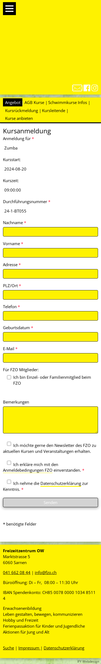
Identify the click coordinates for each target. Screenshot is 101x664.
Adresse (12, 264)
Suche (8, 648)
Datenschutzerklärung (60, 483)
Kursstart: (12, 159)
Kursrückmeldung (21, 110)
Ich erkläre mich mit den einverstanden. (43, 467)
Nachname (14, 222)
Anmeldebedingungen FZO (28, 470)
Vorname (13, 243)
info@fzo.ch (46, 572)
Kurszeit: (11, 180)
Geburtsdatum (18, 327)
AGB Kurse (34, 102)
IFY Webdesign (88, 661)
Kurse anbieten (19, 118)
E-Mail (10, 348)
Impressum (29, 648)
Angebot (12, 102)
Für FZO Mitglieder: (21, 369)
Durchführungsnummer (26, 201)
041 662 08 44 (16, 572)
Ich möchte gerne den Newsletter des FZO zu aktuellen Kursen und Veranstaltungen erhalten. (49, 448)
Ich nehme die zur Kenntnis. (45, 486)
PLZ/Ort (12, 285)
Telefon (11, 306)
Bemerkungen (16, 402)
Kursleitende (53, 110)
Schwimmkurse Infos (67, 102)
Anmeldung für (18, 138)
